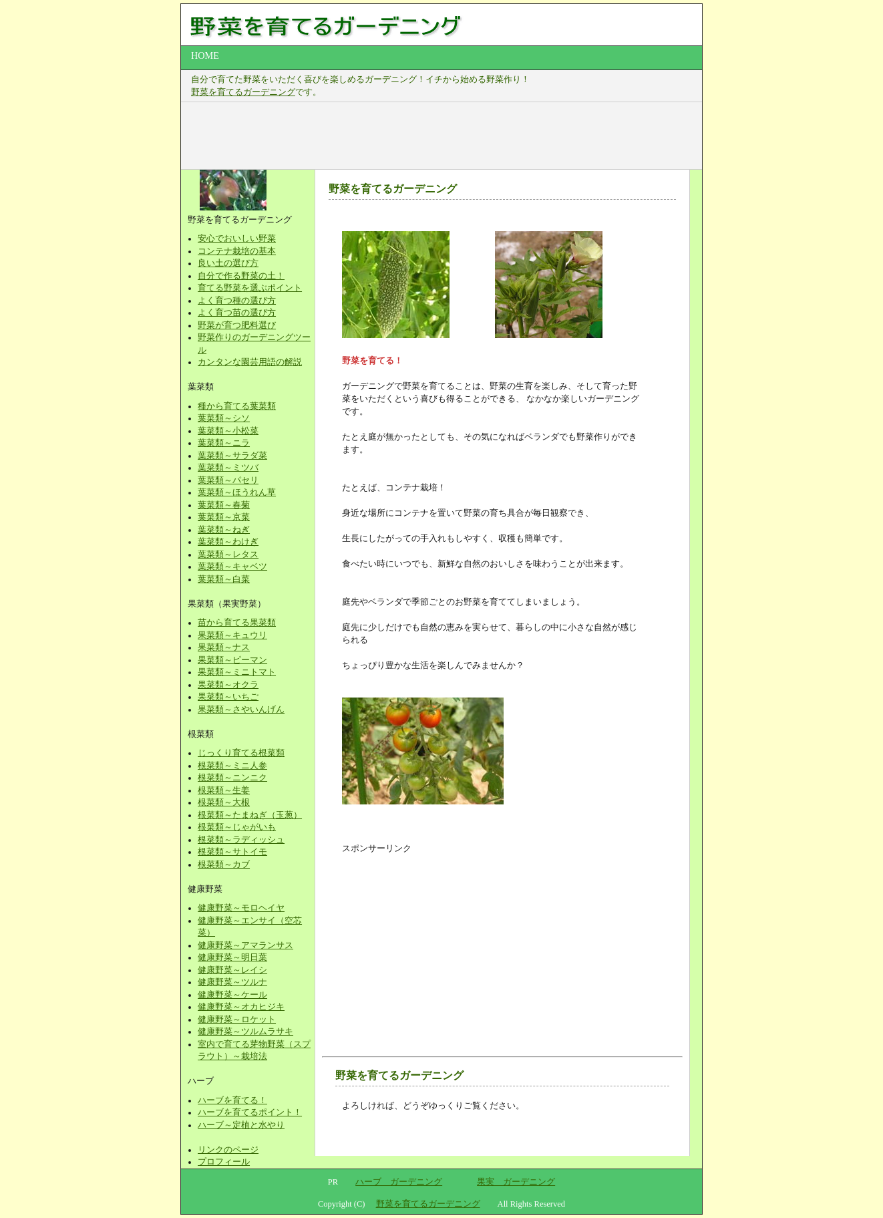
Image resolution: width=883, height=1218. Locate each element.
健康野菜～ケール (232, 995)
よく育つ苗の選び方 (237, 312)
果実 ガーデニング (516, 1182)
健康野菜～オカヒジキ (241, 1007)
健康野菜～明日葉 (232, 957)
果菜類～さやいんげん (241, 709)
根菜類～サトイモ (232, 852)
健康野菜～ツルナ (232, 982)
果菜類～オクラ (228, 685)
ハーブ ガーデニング (398, 1182)
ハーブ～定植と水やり (241, 1125)
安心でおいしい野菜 (237, 238)
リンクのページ (228, 1150)
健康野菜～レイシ (232, 970)
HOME (205, 55)
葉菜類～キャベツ (232, 566)
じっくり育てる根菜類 (241, 753)
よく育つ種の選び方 (237, 300)
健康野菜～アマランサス (245, 945)
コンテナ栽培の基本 (237, 251)
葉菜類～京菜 (224, 517)
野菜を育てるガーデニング (243, 92)
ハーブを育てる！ (232, 1100)
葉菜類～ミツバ (228, 467)
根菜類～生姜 (224, 790)
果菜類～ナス (224, 647)
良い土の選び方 (228, 263)
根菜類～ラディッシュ (241, 840)
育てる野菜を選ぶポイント (250, 288)
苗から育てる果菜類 (237, 622)
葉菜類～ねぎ (224, 530)
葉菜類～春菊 (224, 505)
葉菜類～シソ (224, 418)
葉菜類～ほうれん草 (237, 492)
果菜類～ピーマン (232, 660)
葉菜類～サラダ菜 (232, 455)
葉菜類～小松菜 (228, 431)
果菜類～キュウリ (232, 635)
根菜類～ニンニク (232, 777)
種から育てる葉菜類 (237, 406)
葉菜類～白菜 (224, 579)
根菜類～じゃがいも (237, 827)
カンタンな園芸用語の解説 (250, 362)
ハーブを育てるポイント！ (250, 1112)
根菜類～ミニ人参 (232, 765)
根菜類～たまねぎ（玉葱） (250, 815)
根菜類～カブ (224, 864)
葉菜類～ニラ (224, 443)
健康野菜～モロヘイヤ (241, 908)
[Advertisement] (434, 136)
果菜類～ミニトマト (237, 672)
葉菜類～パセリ (228, 480)
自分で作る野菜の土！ (241, 276)
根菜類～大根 (224, 802)
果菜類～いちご (228, 697)
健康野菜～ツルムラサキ (245, 1031)
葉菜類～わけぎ (228, 542)
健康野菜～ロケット (237, 1019)
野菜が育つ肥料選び (237, 325)
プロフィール (224, 1162)
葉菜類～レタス (228, 554)
